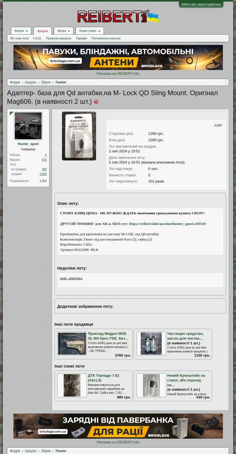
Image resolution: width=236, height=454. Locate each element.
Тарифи (81, 38)
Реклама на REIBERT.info (118, 73)
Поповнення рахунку (106, 38)
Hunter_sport (28, 144)
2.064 (43, 174)
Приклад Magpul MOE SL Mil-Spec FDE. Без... (108, 336)
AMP (218, 125)
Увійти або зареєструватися (201, 4)
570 (44, 159)
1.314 (43, 180)
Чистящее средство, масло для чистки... (185, 336)
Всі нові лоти (19, 38)
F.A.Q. (37, 38)
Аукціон (42, 31)
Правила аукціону (58, 38)
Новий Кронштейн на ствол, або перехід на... (186, 380)
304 (44, 169)
